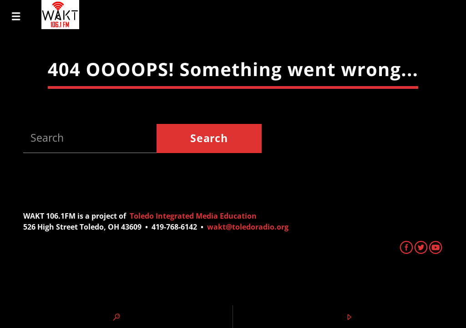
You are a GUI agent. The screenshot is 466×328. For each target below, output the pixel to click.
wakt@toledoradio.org (248, 227)
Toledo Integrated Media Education (193, 216)
